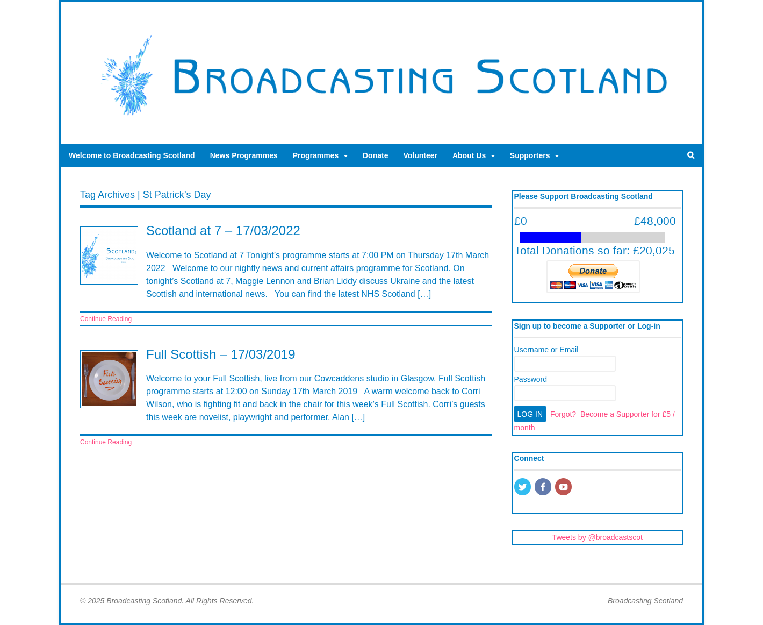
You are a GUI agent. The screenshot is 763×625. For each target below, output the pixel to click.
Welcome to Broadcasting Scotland (132, 155)
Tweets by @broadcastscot (597, 537)
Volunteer (420, 155)
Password (530, 379)
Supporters (530, 155)
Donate (375, 155)
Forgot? (563, 414)
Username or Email (546, 349)
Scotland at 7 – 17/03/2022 (223, 230)
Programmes (316, 155)
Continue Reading (106, 319)
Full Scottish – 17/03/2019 (221, 354)
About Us (469, 155)
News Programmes (244, 155)
